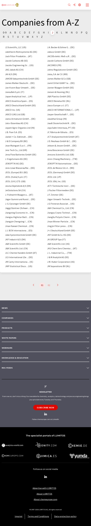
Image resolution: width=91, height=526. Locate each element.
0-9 (5, 32)
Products (7, 328)
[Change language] (80, 5)
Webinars (7, 348)
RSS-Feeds (7, 368)
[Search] (69, 5)
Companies (7, 318)
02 (49, 285)
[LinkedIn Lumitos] (45, 476)
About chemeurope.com (45, 499)
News (5, 308)
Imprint (18, 516)
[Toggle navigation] (87, 5)
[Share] (74, 5)
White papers (9, 338)
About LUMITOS (44, 493)
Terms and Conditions (38, 516)
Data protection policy (65, 516)
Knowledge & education (15, 358)
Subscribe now (45, 407)
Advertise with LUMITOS (44, 488)
